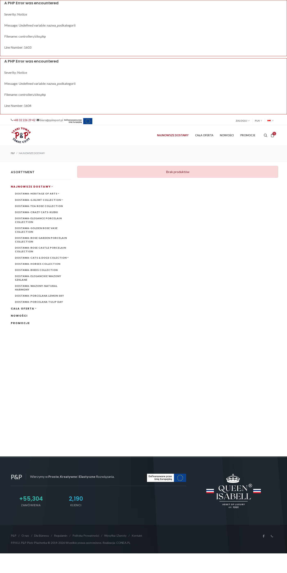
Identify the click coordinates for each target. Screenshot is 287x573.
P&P (13, 153)
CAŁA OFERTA (24, 309)
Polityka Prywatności (85, 535)
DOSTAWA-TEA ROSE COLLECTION (39, 206)
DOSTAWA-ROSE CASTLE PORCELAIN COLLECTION (40, 249)
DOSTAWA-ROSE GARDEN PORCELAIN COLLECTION (41, 239)
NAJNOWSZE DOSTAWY (32, 187)
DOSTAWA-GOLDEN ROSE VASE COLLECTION (36, 230)
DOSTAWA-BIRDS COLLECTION (36, 269)
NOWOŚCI (227, 135)
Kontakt (137, 535)
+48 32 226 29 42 (24, 120)
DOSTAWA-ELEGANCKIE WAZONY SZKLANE (38, 278)
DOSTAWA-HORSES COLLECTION (37, 263)
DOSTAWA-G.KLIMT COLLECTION (39, 200)
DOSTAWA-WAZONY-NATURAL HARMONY (36, 287)
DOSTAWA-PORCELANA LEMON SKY (39, 295)
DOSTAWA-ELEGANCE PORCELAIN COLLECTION (38, 220)
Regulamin (60, 535)
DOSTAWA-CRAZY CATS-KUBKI (36, 212)
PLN (258, 121)
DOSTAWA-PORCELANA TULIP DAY (39, 301)
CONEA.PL (123, 542)
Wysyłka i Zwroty (115, 535)
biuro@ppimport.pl (51, 120)
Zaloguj (243, 121)
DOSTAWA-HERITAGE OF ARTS (37, 193)
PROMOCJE (247, 135)
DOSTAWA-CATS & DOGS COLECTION (42, 257)
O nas (25, 535)
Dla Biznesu (41, 535)
